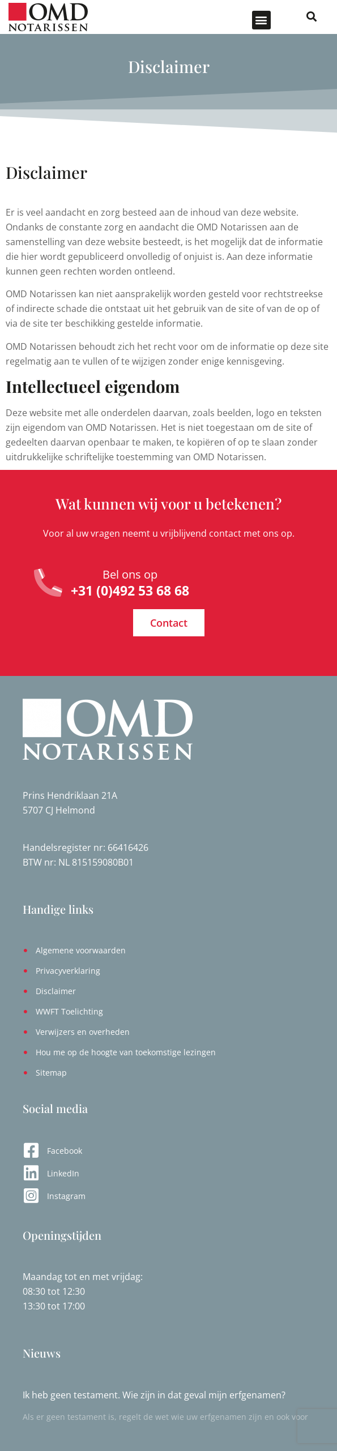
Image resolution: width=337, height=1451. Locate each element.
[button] (261, 20)
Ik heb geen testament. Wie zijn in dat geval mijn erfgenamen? (154, 1395)
